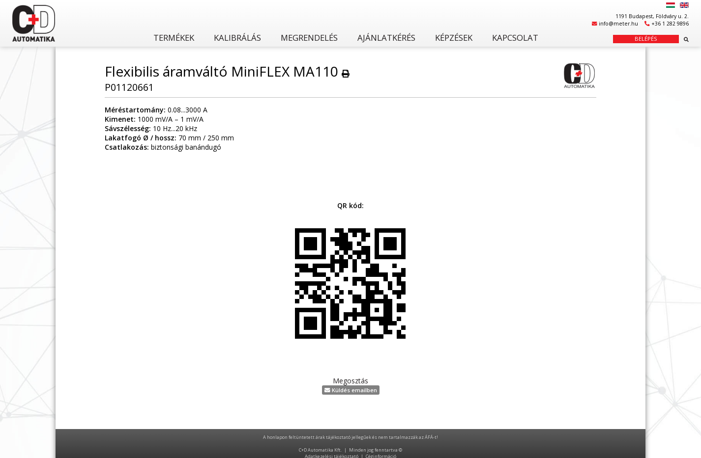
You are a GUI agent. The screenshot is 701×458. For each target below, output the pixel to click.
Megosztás (350, 380)
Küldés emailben (350, 390)
